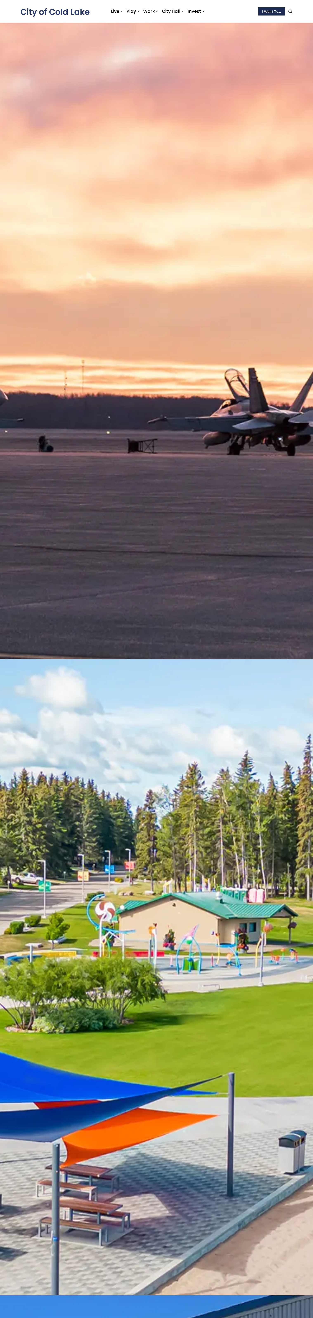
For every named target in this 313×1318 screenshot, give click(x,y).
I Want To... (271, 11)
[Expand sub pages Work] (157, 11)
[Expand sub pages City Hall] (182, 11)
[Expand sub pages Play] (138, 11)
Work (149, 11)
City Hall (171, 11)
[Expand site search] (290, 11)
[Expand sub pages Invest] (203, 11)
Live (115, 11)
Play (131, 11)
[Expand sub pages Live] (121, 11)
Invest (194, 11)
